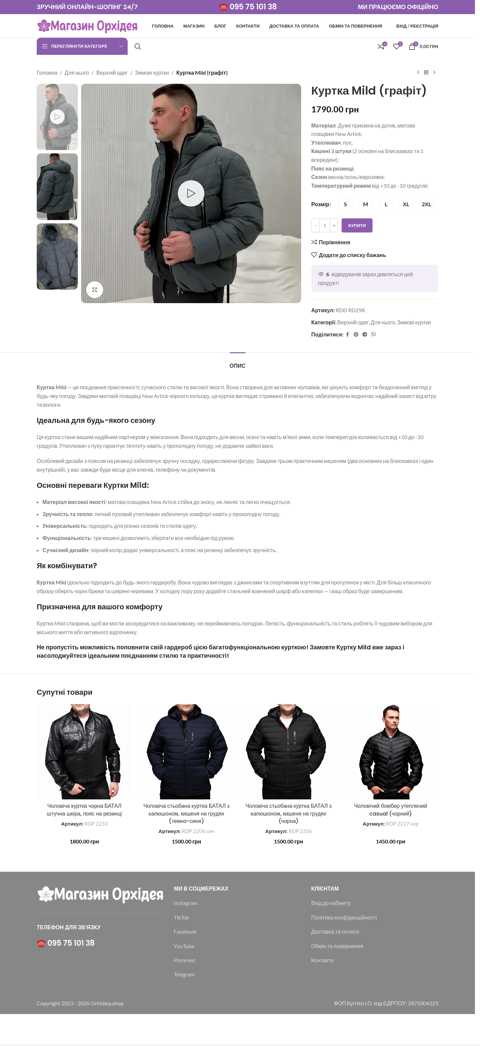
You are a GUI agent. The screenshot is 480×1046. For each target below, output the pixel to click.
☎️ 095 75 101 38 (248, 7)
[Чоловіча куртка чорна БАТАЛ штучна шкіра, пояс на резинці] (84, 751)
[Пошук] (138, 46)
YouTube (184, 946)
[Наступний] (434, 73)
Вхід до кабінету (331, 903)
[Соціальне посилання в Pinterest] (355, 334)
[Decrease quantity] (315, 225)
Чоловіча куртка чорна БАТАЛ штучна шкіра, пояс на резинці (84, 809)
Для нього (77, 72)
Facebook (185, 931)
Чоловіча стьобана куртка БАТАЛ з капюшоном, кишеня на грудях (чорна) (289, 813)
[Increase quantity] (334, 225)
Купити (357, 225)
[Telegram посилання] (364, 334)
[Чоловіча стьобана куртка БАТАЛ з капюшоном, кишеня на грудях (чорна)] (288, 751)
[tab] (238, 362)
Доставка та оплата (335, 931)
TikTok (181, 917)
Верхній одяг (112, 72)
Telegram (184, 974)
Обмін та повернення (337, 946)
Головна (47, 72)
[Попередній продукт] (418, 73)
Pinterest (184, 960)
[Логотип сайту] (87, 25)
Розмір (320, 204)
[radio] (345, 204)
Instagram (185, 903)
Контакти (322, 960)
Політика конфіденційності (344, 917)
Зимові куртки (152, 72)
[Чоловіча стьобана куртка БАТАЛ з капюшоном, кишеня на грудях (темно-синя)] (186, 751)
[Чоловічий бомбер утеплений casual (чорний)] (390, 751)
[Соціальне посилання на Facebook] (347, 334)
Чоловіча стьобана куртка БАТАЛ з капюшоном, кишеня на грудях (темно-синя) (186, 813)
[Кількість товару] (325, 225)
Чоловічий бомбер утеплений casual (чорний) (390, 809)
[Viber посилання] (373, 334)
